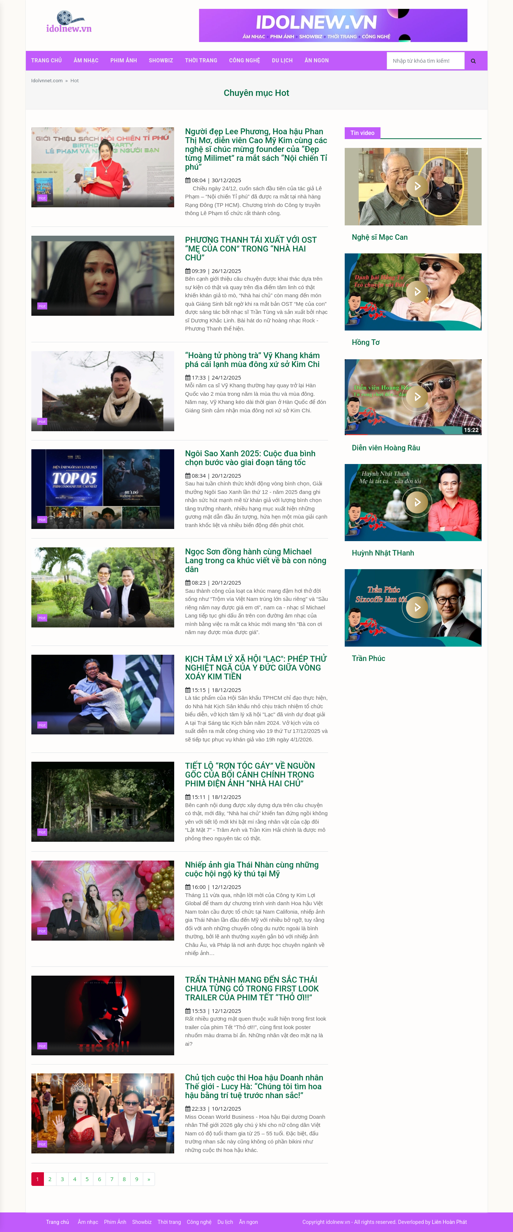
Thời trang (201, 60)
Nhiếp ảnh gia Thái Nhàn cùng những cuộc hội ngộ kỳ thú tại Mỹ (252, 869)
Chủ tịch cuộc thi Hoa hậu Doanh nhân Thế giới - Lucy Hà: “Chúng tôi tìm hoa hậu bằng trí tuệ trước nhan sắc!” (254, 1086)
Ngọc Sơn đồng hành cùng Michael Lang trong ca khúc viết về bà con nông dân (256, 560)
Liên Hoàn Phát (449, 1222)
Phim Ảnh (123, 60)
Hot (74, 80)
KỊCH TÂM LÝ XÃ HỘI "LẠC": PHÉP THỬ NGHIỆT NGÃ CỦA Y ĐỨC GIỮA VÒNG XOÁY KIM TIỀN (256, 667)
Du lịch (282, 60)
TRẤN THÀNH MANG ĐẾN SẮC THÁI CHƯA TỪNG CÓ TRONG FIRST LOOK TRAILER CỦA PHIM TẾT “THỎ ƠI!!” (252, 988)
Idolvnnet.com (47, 80)
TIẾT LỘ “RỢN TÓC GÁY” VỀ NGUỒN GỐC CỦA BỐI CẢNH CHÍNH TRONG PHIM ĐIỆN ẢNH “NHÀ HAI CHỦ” (250, 774)
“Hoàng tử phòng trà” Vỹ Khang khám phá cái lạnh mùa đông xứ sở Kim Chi (252, 360)
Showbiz (161, 60)
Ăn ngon (317, 60)
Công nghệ (244, 60)
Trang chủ (46, 60)
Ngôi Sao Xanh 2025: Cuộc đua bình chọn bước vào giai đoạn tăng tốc (250, 458)
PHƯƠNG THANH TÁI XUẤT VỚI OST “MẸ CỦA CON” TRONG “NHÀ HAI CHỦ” (251, 248)
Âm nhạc (86, 60)
